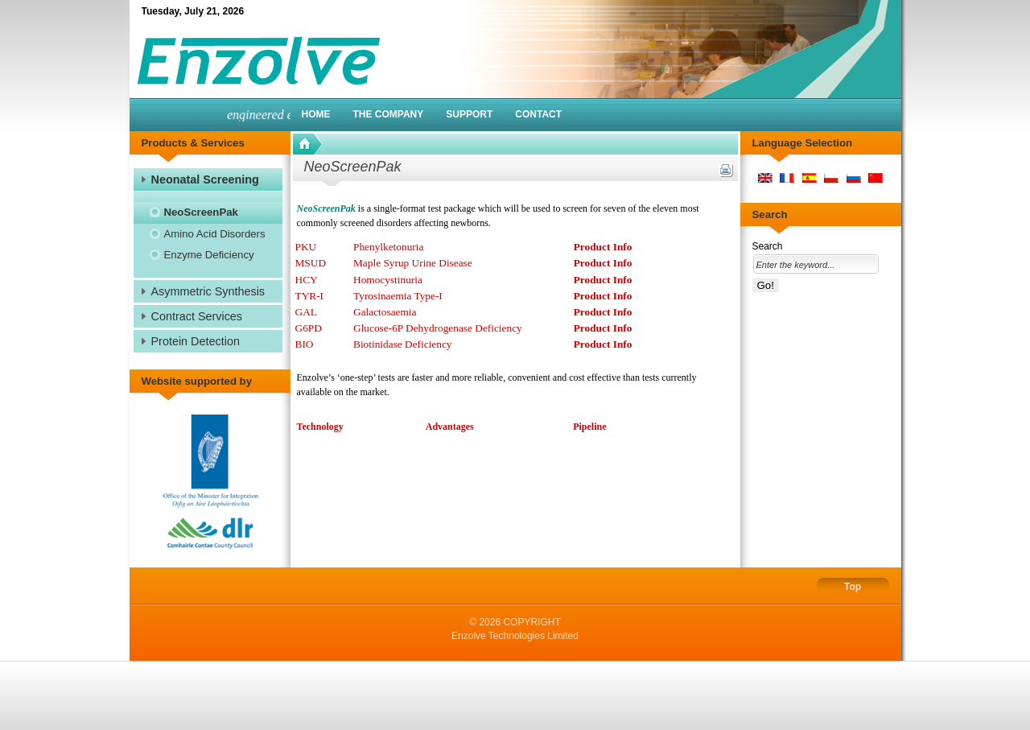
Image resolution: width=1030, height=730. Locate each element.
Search (767, 246)
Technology (320, 426)
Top (852, 586)
